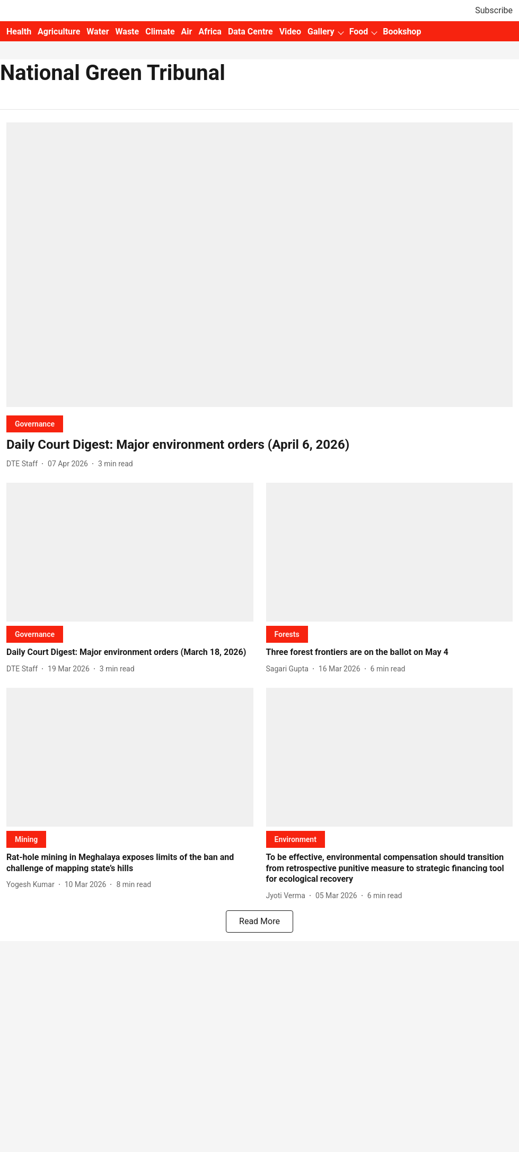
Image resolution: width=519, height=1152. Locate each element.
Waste (127, 31)
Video (290, 31)
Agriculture (59, 31)
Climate (159, 31)
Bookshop (402, 31)
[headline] (259, 445)
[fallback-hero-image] (259, 264)
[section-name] (34, 424)
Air (186, 31)
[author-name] (24, 463)
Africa (209, 31)
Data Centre (250, 31)
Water (97, 31)
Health (18, 31)
